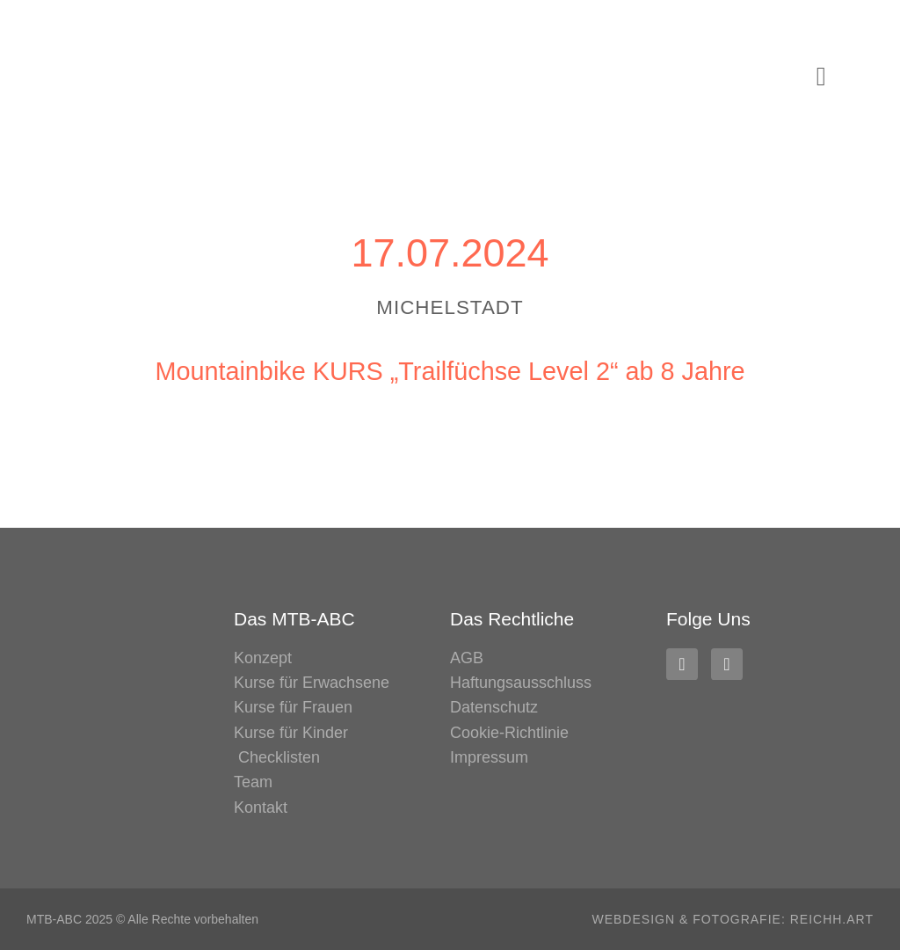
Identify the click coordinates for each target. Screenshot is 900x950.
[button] (820, 77)
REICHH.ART (832, 919)
